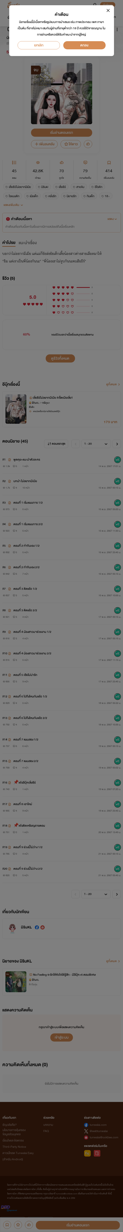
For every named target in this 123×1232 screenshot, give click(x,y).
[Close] (108, 10)
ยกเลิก (38, 45)
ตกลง (84, 45)
